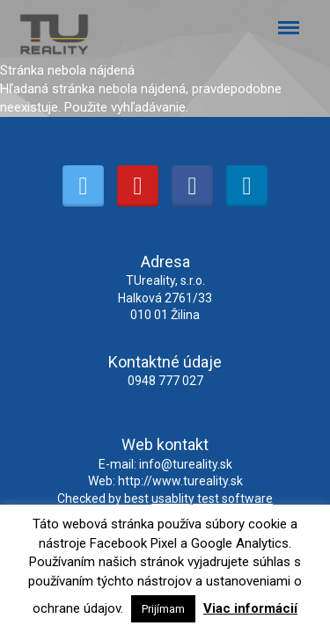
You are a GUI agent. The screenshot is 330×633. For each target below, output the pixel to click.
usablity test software (212, 498)
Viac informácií (250, 608)
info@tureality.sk (185, 464)
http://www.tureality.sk (180, 481)
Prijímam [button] (163, 608)
